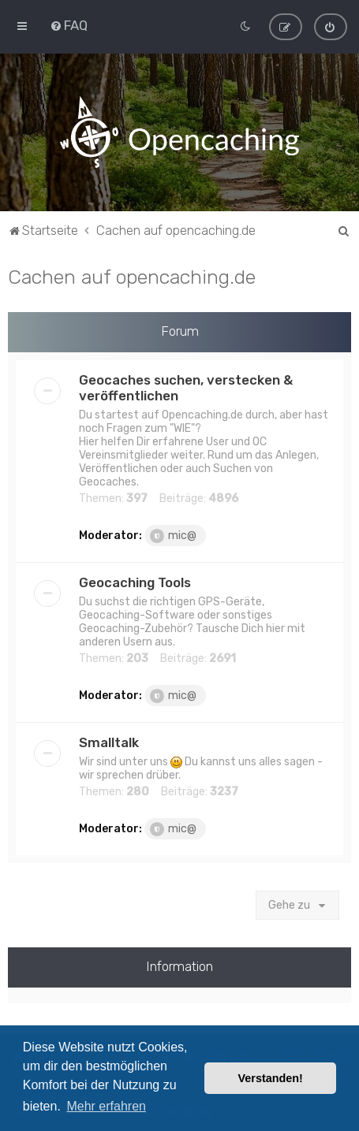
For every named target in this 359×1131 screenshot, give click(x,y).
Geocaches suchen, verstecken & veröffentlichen (186, 387)
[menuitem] (69, 25)
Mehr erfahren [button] (106, 1106)
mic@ (173, 535)
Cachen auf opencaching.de (132, 276)
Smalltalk (109, 742)
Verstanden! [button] (270, 1078)
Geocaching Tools (135, 582)
